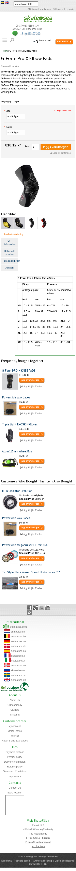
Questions (9, 267)
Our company (14, 705)
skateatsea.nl (18, 631)
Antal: (28, 146)
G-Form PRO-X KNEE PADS (18, 370)
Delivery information (15, 761)
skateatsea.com (18, 626)
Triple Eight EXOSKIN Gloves (20, 424)
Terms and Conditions (15, 771)
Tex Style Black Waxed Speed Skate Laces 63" (31, 572)
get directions (38, 846)
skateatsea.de (18, 641)
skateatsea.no (18, 665)
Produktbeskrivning (11, 234)
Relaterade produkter (9, 252)
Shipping (15, 714)
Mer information (10, 243)
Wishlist (15, 735)
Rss (29, 612)
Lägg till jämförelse (61, 153)
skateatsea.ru (18, 670)
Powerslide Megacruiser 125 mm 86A (24, 545)
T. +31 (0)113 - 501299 (38, 838)
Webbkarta (6, 861)
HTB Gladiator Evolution (17, 491)
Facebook (29, 607)
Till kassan (58, 9)
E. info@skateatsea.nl (38, 842)
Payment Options (14, 752)
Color (8, 127)
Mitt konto (32, 9)
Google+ (35, 607)
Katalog (5, 40)
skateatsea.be (18, 636)
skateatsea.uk (18, 680)
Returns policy (14, 766)
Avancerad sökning (42, 861)
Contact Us (15, 787)
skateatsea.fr (18, 655)
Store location (14, 792)
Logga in (70, 9)
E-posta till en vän (10, 66)
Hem (5, 51)
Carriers (15, 709)
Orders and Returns (64, 861)
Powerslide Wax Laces (16, 397)
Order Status (15, 731)
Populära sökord (22, 861)
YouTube (47, 607)
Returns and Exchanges (15, 740)
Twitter (41, 607)
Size (7, 111)
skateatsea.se (18, 675)
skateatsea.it (18, 660)
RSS (45, 864)
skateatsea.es (18, 651)
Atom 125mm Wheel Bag (17, 451)
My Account (15, 726)
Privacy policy (14, 757)
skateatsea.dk (18, 646)
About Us (15, 700)
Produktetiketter (11, 260)
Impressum (15, 776)
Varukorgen (45, 9)
